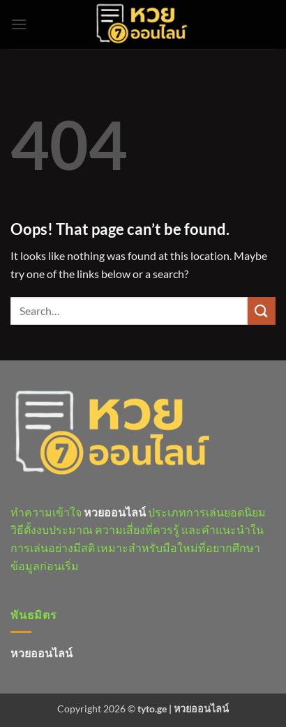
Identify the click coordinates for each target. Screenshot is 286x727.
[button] (18, 24)
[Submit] (262, 310)
